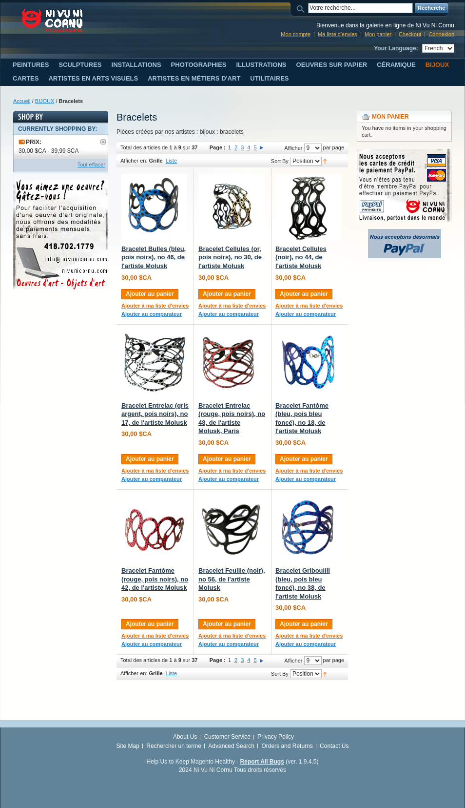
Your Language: (396, 48)
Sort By (280, 161)
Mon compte (295, 34)
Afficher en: (133, 161)
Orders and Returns (286, 746)
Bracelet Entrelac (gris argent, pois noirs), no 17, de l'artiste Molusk (155, 414)
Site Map (127, 746)
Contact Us (334, 746)
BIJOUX (45, 101)
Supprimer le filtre (103, 142)
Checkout (410, 34)
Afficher (293, 148)
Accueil (21, 101)
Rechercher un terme (173, 746)
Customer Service (227, 736)
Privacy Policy (275, 736)
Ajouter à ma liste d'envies (155, 306)
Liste (171, 161)
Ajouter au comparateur (151, 314)
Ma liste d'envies (337, 34)
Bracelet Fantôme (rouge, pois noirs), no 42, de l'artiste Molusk (154, 579)
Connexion (441, 34)
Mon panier (378, 34)
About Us (185, 736)
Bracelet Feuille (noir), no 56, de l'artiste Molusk (231, 579)
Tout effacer (91, 164)
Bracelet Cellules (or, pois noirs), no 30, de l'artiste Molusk (230, 257)
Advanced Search (231, 746)
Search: (302, 8)
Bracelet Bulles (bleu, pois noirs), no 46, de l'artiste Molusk (153, 257)
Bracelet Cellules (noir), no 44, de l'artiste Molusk (301, 257)
